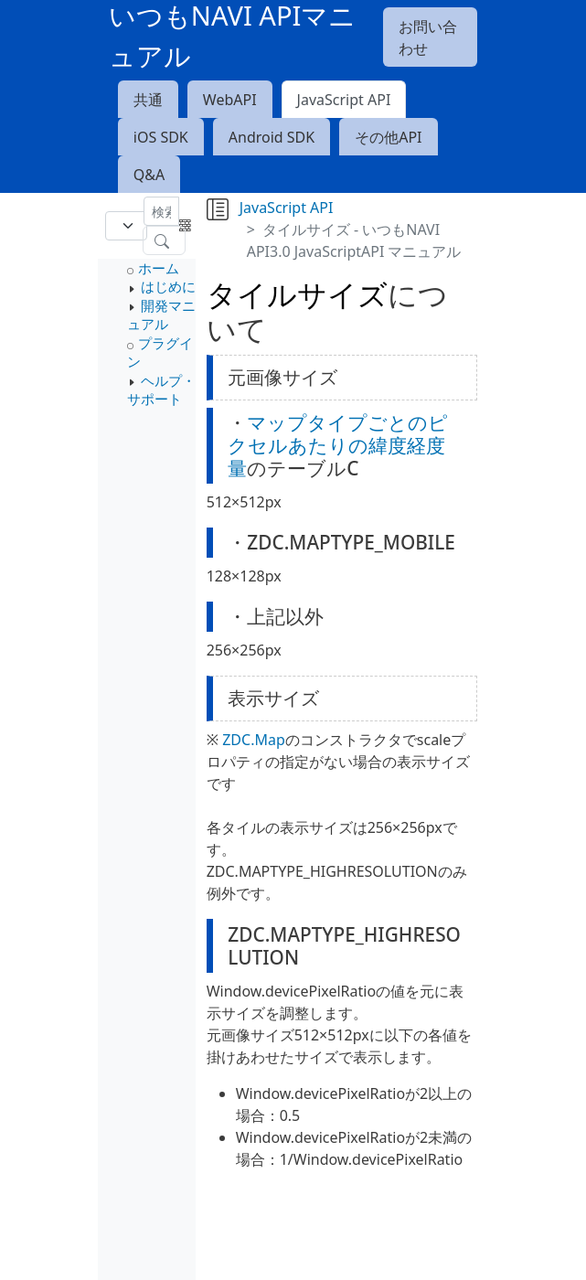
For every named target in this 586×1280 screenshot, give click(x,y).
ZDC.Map (253, 740)
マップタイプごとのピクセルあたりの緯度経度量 (338, 445)
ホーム (158, 268)
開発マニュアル (161, 314)
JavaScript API (344, 100)
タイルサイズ (297, 294)
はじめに (168, 286)
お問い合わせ (428, 37)
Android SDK (271, 137)
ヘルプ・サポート (161, 389)
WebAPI (230, 100)
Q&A (149, 175)
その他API (388, 137)
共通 (148, 100)
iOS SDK (160, 137)
